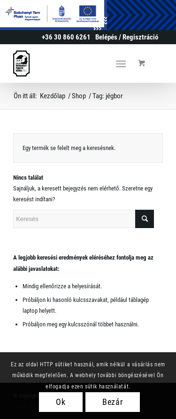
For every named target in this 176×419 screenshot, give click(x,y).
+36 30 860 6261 (66, 37)
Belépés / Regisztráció (126, 37)
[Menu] (121, 63)
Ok (61, 402)
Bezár (112, 402)
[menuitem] (127, 37)
